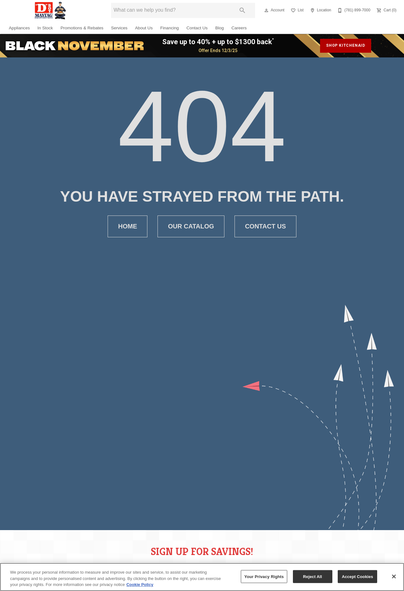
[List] (296, 10)
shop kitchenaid (345, 45)
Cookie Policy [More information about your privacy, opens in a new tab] (139, 584)
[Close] (394, 576)
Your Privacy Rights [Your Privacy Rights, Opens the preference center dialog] (264, 576)
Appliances (19, 28)
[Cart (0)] (385, 10)
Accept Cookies (357, 576)
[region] (202, 577)
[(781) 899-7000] (353, 10)
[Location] (320, 10)
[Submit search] (242, 10)
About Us (144, 28)
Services (119, 28)
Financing (169, 28)
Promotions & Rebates (82, 28)
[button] (266, 10)
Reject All (312, 576)
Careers (239, 28)
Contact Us (197, 28)
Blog (219, 28)
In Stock (45, 28)
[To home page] (50, 10)
